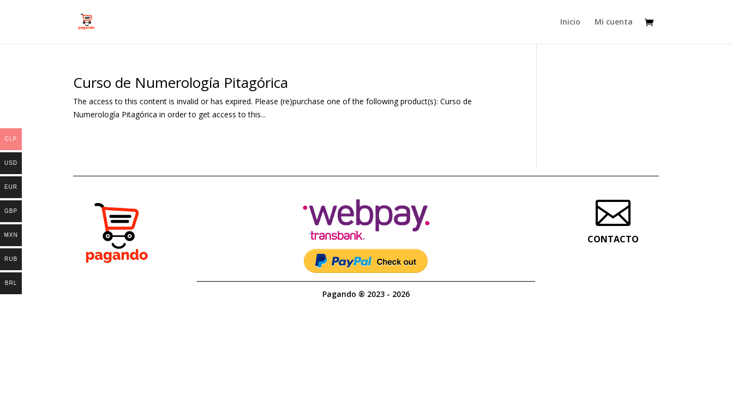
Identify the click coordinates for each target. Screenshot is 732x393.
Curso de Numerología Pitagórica (180, 82)
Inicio (570, 22)
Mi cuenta (614, 22)
